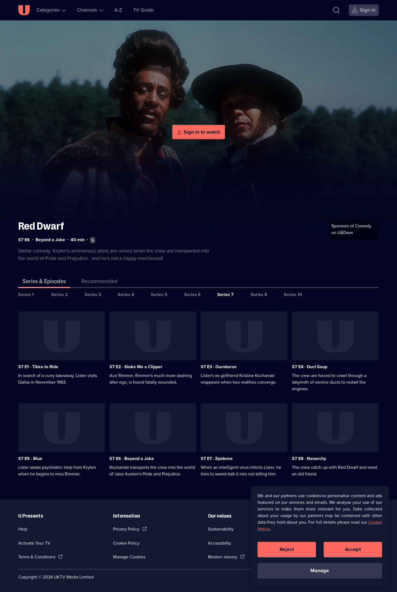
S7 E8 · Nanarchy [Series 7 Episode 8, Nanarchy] (309, 458)
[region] (320, 536)
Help (22, 528)
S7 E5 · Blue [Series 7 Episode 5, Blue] (30, 458)
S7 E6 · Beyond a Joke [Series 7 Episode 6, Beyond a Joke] (131, 458)
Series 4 (126, 294)
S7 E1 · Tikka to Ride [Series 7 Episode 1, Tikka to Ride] (38, 366)
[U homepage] (24, 10)
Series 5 (159, 294)
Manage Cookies (129, 556)
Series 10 (293, 294)
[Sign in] (364, 10)
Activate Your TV (34, 542)
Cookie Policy (126, 542)
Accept (353, 549)
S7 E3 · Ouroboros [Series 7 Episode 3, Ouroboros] (219, 366)
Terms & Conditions (36, 556)
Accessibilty (219, 542)
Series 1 (26, 294)
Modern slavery (222, 556)
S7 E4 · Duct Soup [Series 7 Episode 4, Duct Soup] (309, 366)
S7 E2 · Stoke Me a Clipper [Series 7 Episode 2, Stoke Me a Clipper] (135, 366)
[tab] (99, 281)
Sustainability (221, 528)
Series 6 (192, 294)
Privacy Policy (126, 528)
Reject (287, 549)
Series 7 (225, 294)
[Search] (336, 10)
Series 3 (93, 294)
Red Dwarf (41, 226)
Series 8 (259, 294)
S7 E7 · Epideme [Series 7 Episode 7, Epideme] (217, 458)
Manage (319, 570)
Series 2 (59, 294)
